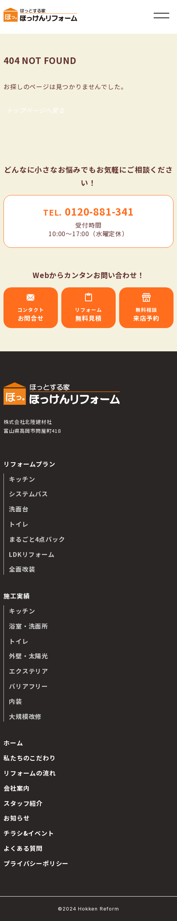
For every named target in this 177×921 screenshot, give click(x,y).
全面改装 (22, 569)
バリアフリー (28, 686)
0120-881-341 (88, 211)
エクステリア (28, 671)
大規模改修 (25, 716)
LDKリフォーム (31, 554)
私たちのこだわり (29, 757)
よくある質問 (23, 848)
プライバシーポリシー (36, 863)
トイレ (18, 524)
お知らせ (16, 818)
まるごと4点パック (37, 539)
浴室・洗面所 (28, 626)
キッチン (22, 479)
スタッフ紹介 (23, 803)
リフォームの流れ (29, 773)
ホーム (13, 742)
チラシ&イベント (28, 833)
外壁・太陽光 (28, 655)
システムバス (28, 493)
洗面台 (18, 508)
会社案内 (16, 788)
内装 (15, 701)
